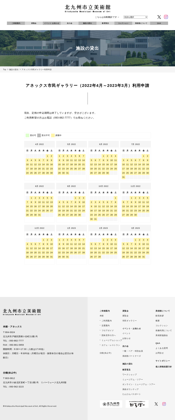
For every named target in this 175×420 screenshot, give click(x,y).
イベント (126, 333)
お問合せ (160, 353)
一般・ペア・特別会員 (132, 351)
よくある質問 (162, 348)
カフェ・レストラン (111, 345)
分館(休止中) (105, 353)
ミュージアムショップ (112, 340)
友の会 (69, 23)
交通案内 (106, 325)
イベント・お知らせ (131, 328)
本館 (102, 316)
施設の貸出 (87, 23)
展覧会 (33, 23)
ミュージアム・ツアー (132, 379)
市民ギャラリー (129, 321)
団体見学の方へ (109, 335)
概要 (158, 321)
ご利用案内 (107, 321)
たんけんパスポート (131, 394)
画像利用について (164, 330)
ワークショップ (129, 374)
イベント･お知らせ (51, 23)
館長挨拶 (160, 316)
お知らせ (126, 338)
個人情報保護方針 (164, 367)
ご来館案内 (16, 23)
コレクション (123, 23)
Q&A (159, 23)
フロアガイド (108, 330)
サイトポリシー (163, 361)
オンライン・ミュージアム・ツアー (138, 384)
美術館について (141, 23)
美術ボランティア (130, 389)
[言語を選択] (135, 17)
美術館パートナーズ (131, 356)
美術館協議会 (162, 335)
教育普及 (105, 23)
